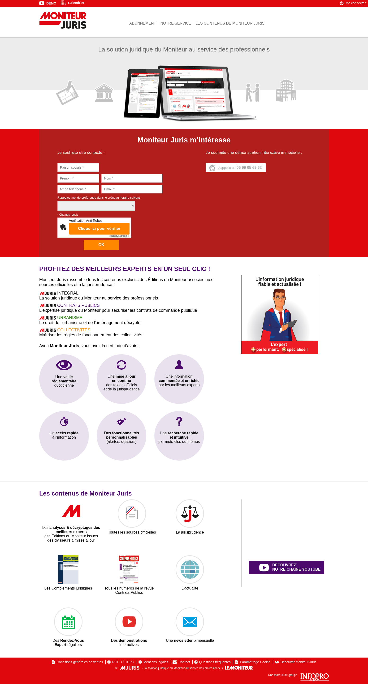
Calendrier (76, 3)
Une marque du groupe (298, 675)
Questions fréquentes (215, 662)
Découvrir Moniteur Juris (298, 662)
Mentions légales (155, 662)
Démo (51, 3)
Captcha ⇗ (119, 236)
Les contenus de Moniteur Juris (229, 23)
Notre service (175, 23)
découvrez (291, 568)
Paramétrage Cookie (255, 662)
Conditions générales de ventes (79, 662)
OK (101, 245)
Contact (184, 662)
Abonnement (142, 23)
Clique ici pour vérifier (99, 228)
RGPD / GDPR (123, 662)
